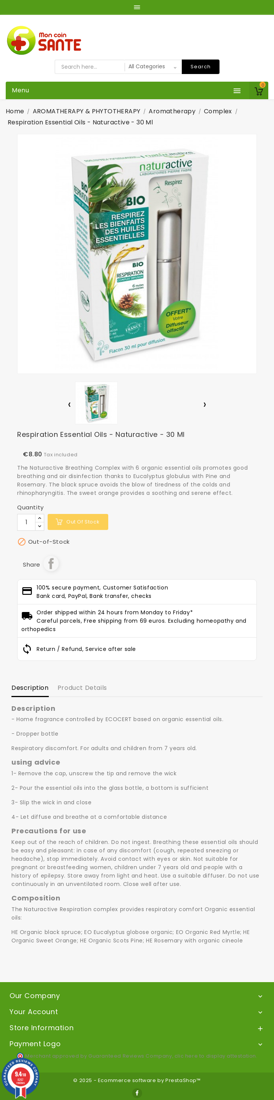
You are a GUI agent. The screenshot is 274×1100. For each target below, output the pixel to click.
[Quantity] (26, 522)
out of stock (82, 521)
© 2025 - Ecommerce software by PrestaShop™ (136, 1080)
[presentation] (69, 405)
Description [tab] (30, 687)
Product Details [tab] (82, 687)
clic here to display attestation (215, 1056)
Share (51, 563)
